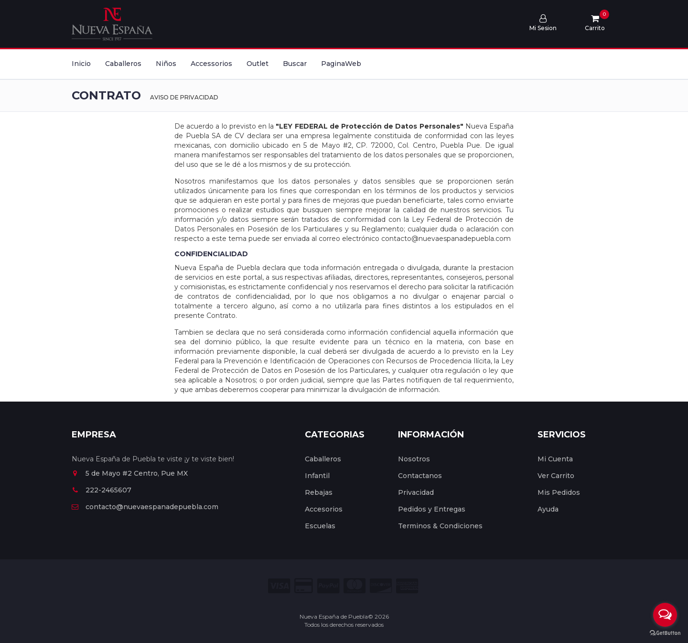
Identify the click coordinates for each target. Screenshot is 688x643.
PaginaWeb (341, 63)
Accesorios (324, 509)
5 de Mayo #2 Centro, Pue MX (130, 473)
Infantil (317, 475)
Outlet (258, 63)
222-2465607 (101, 490)
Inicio (81, 63)
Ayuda (548, 509)
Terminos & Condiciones (440, 526)
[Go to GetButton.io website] (665, 633)
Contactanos (420, 475)
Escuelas (320, 526)
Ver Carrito (556, 475)
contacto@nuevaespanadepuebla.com (145, 506)
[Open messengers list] (665, 615)
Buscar (295, 63)
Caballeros (123, 63)
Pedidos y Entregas (431, 509)
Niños (166, 63)
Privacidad (416, 492)
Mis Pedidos (559, 492)
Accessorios (211, 63)
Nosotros (414, 459)
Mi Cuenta (555, 459)
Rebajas (319, 492)
